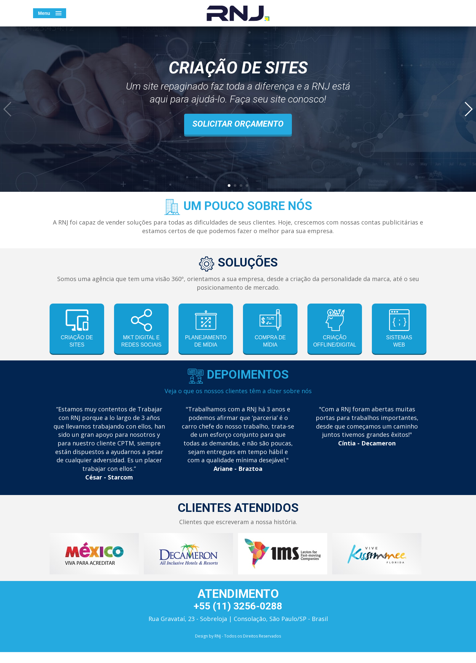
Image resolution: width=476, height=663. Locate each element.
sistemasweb (399, 329)
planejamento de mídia (207, 329)
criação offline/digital (337, 329)
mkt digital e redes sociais (141, 333)
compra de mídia (270, 329)
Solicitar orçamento (238, 124)
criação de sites (76, 329)
